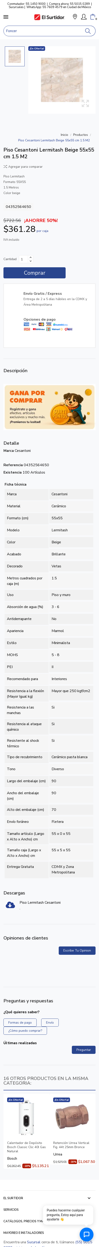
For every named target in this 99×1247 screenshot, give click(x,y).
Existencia (12, 472)
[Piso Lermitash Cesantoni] (10, 906)
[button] (75, 17)
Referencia (13, 465)
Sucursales (16, 7)
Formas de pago (20, 1022)
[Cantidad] (23, 259)
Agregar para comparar (23, 166)
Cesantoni (23, 450)
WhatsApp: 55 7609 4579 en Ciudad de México (58, 7)
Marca (8, 450)
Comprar (34, 273)
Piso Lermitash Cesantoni (40, 902)
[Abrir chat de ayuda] (86, 1234)
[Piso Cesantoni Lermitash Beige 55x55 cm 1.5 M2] (62, 80)
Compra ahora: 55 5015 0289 (69, 4)
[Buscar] (88, 31)
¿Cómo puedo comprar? (25, 1030)
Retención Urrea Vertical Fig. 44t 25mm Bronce (71, 1145)
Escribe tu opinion (77, 950)
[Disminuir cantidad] (30, 261)
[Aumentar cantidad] (30, 257)
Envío (50, 1022)
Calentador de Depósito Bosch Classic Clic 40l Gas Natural (26, 1147)
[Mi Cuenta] (84, 17)
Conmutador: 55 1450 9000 (26, 4)
